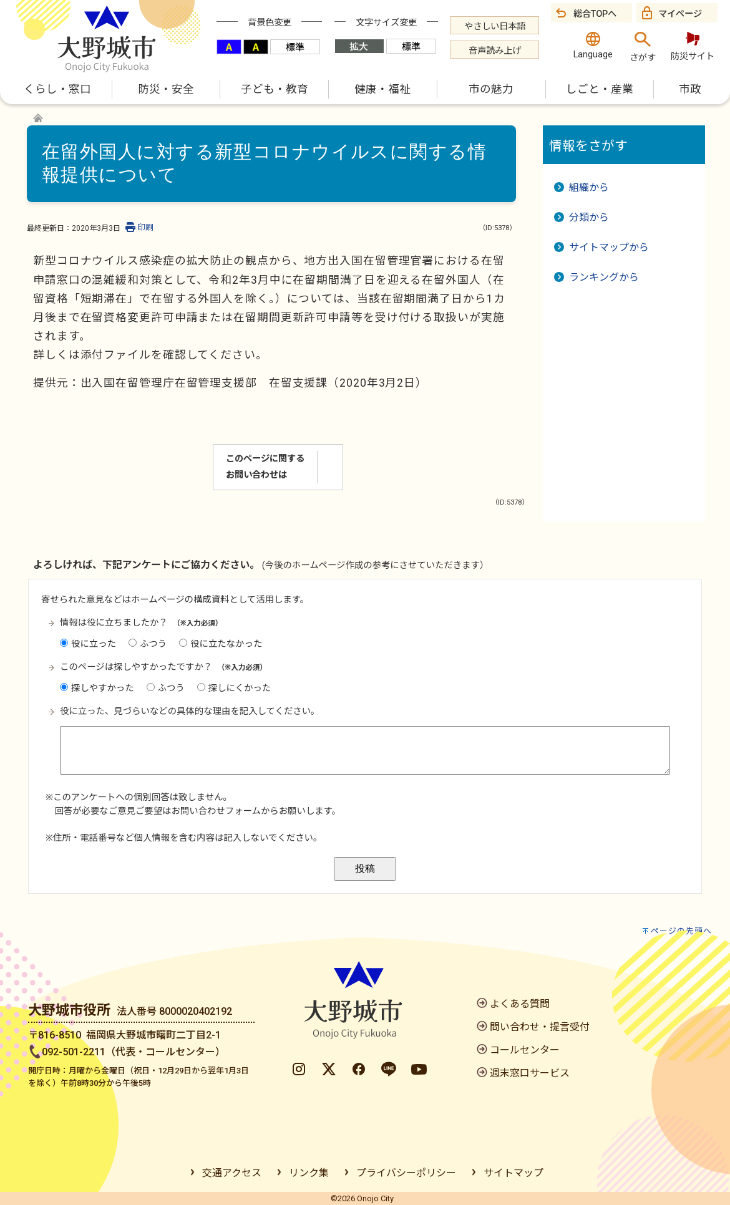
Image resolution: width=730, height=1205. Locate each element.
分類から (589, 217)
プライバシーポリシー (406, 1173)
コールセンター (525, 1050)
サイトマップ (513, 1173)
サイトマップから (609, 247)
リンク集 (309, 1173)
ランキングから (604, 277)
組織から (589, 187)
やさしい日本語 (494, 26)
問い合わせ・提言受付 (540, 1027)
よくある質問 (520, 1004)
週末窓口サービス (530, 1073)
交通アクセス (231, 1173)
